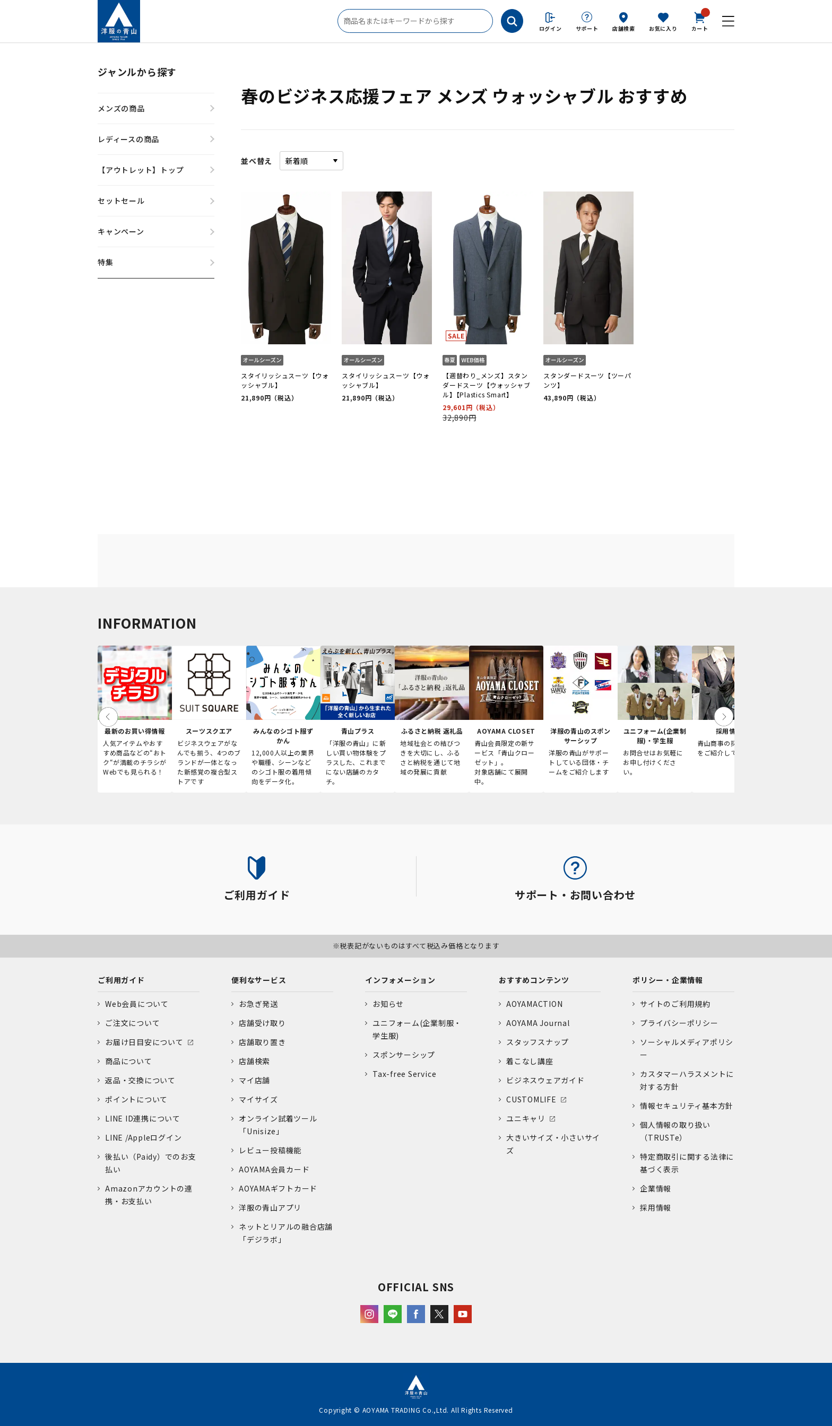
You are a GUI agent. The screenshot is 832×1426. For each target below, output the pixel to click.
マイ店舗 (254, 1080)
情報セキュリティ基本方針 (686, 1105)
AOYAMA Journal (538, 1023)
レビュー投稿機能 (270, 1150)
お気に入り (663, 28)
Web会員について (137, 1003)
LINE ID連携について (142, 1118)
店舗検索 (623, 28)
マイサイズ (258, 1099)
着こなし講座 (529, 1061)
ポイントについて (136, 1099)
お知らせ (388, 1003)
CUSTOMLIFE (531, 1099)
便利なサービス (258, 980)
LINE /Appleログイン (143, 1137)
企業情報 (655, 1188)
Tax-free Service (404, 1073)
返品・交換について (140, 1080)
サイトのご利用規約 (675, 1003)
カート (699, 20)
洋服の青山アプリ (270, 1207)
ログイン (550, 28)
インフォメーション (400, 980)
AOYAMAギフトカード (278, 1188)
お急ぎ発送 (258, 1003)
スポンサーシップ (403, 1054)
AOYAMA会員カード (274, 1169)
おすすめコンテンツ (534, 980)
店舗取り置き (262, 1042)
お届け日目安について (144, 1042)
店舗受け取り (262, 1023)
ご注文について (132, 1023)
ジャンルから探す (137, 72)
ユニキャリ (525, 1118)
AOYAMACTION (534, 1003)
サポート (587, 28)
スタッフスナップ (537, 1042)
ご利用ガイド (121, 980)
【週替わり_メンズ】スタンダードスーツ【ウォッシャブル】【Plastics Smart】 (487, 385)
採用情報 (655, 1207)
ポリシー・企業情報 (667, 980)
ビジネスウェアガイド (545, 1080)
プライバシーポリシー (679, 1023)
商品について (128, 1061)
